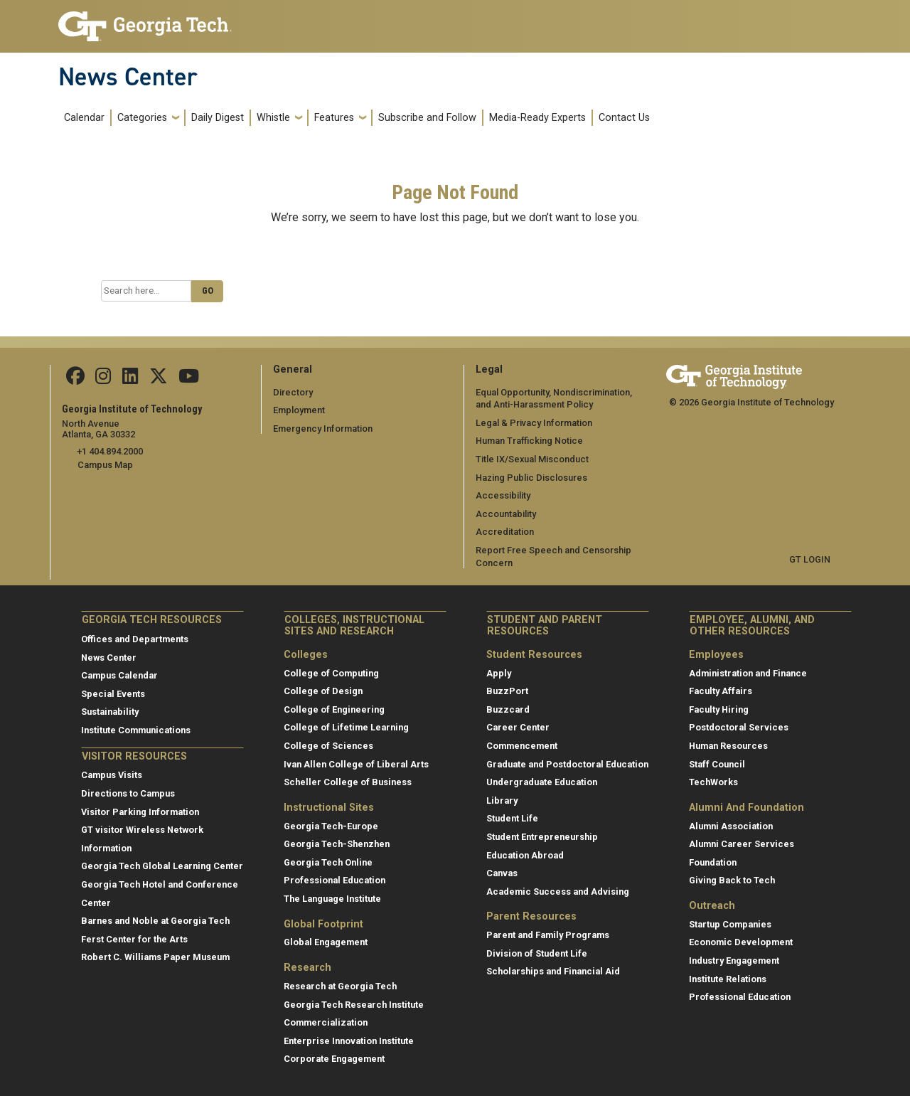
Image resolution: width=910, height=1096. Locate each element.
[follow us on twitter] (157, 379)
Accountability (506, 514)
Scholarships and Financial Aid (553, 971)
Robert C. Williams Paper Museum (155, 957)
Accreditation (505, 531)
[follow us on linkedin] (129, 379)
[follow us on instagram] (103, 379)
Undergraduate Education (541, 782)
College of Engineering (334, 709)
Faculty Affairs (720, 691)
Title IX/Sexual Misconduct (532, 459)
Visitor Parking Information (140, 811)
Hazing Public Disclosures (531, 477)
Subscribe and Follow (427, 118)
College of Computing (331, 673)
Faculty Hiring (719, 709)
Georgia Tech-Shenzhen (337, 844)
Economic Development (741, 942)
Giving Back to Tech (732, 880)
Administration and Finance (748, 673)
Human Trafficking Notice (529, 440)
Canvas (502, 873)
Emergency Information (322, 428)
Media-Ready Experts (537, 118)
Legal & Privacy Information (533, 422)
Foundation (713, 862)
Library (502, 800)
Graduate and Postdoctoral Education (567, 763)
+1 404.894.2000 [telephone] (110, 451)
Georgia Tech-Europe (331, 826)
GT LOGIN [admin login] (809, 559)
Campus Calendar (119, 675)
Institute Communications (136, 730)
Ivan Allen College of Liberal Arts (356, 763)
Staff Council (717, 763)
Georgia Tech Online (328, 862)
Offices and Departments (134, 639)
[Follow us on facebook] (75, 379)
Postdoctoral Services (738, 727)
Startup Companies (730, 924)
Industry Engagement (734, 960)
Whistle (273, 118)
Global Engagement (326, 942)
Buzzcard (508, 709)
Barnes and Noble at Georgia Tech (155, 920)
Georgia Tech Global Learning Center (162, 866)
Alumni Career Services (741, 844)
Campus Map (105, 464)
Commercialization (326, 1022)
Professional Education (334, 880)
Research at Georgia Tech (340, 986)
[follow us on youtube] (187, 379)
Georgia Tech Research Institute (354, 1004)
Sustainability (110, 711)
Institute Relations (727, 979)
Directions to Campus (128, 793)
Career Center (518, 727)
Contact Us (624, 118)
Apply (498, 673)
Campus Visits (111, 775)
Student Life (512, 818)
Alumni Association (731, 826)
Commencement (521, 745)
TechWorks (713, 782)
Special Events (113, 693)
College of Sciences (328, 745)
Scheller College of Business (348, 782)
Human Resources (728, 745)
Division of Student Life (536, 953)
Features (334, 118)
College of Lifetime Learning (346, 727)
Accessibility (503, 495)
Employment (299, 410)
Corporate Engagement (334, 1058)
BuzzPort (507, 691)
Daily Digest (217, 118)
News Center (128, 77)
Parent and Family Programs (547, 935)
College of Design (323, 691)
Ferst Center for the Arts (134, 939)
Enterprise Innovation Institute (349, 1041)
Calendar (84, 118)
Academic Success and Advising (557, 891)
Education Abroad (525, 854)
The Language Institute (332, 898)
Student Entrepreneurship (542, 836)
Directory (293, 391)
